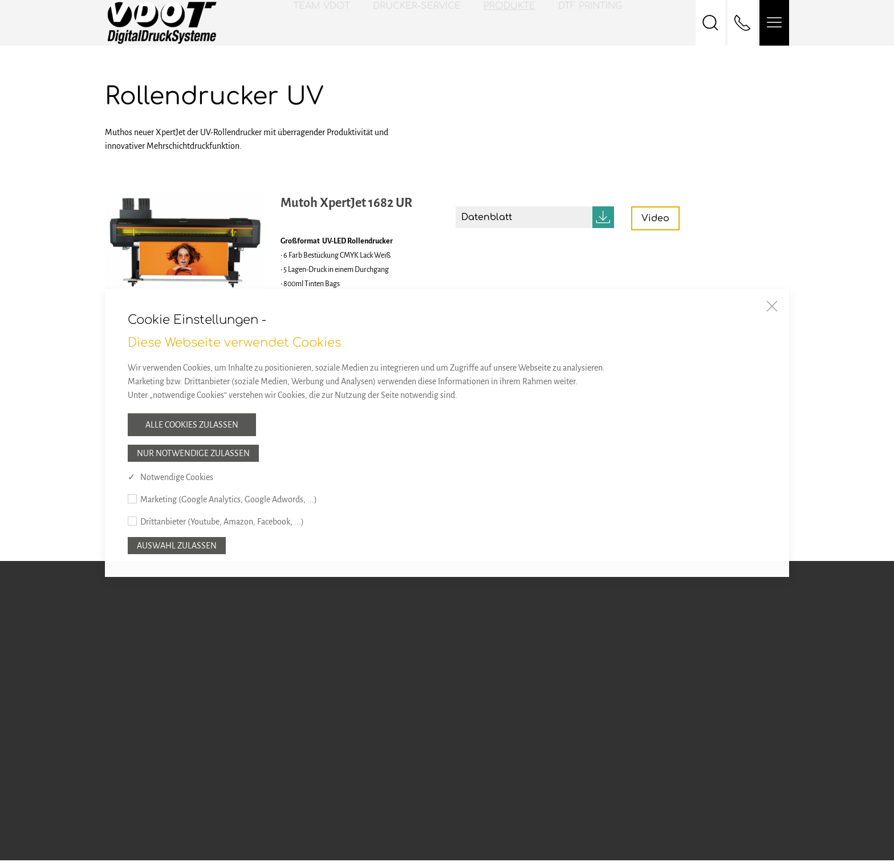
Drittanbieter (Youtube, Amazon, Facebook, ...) (222, 521)
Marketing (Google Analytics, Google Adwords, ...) (228, 499)
